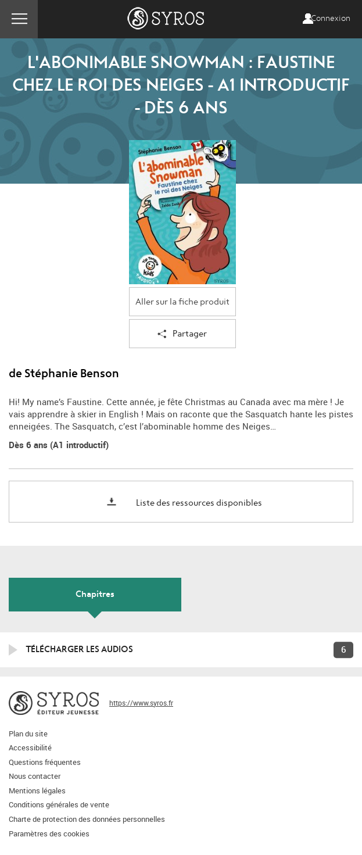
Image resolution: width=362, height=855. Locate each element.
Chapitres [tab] (95, 594)
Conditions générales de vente (59, 804)
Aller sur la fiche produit (182, 302)
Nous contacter (34, 776)
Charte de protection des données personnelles (87, 819)
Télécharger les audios (79, 649)
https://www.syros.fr (141, 702)
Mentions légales (37, 790)
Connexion (330, 18)
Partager (182, 334)
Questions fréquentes (45, 762)
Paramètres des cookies (49, 833)
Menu (19, 19)
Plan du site (28, 733)
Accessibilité (30, 747)
